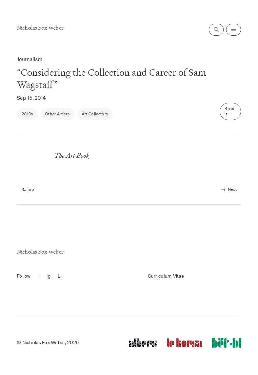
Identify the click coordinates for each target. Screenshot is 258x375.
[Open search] (216, 30)
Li (60, 276)
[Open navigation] (233, 30)
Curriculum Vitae (166, 276)
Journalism (29, 59)
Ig (48, 276)
